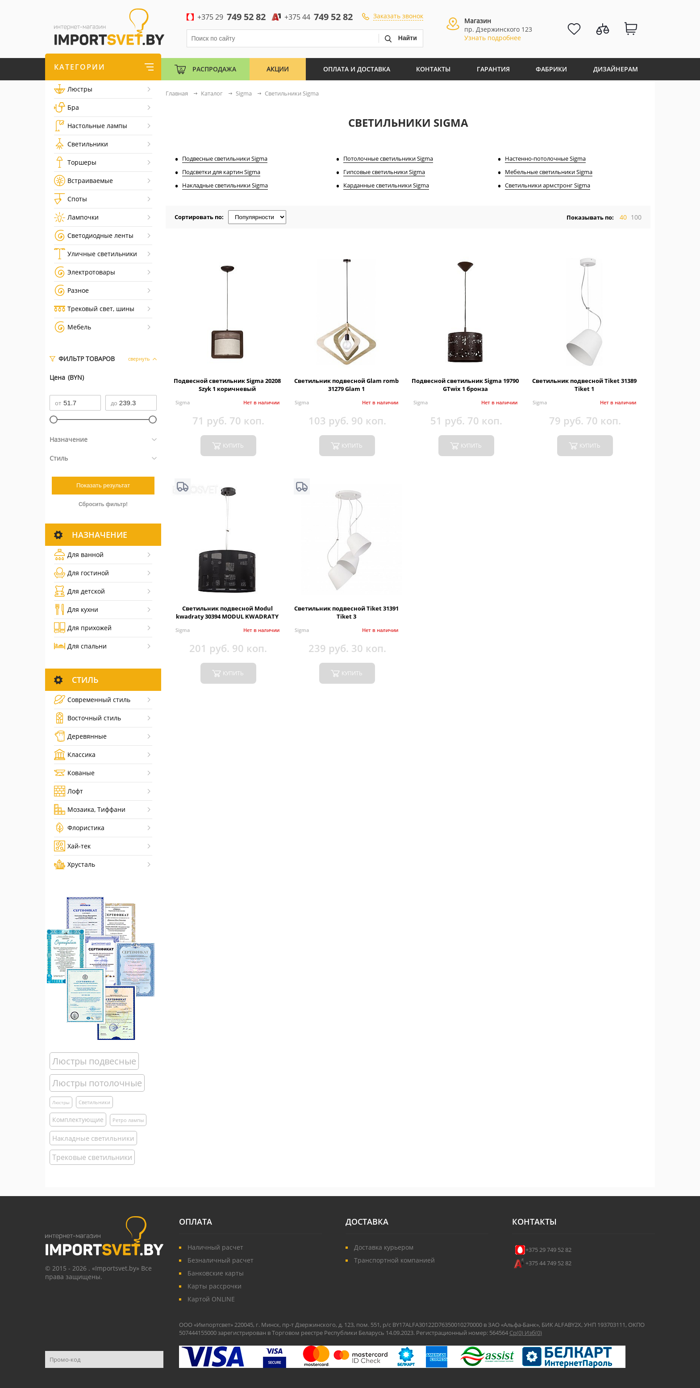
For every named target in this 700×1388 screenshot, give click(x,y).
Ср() (517, 1333)
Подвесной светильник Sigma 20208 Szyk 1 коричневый (227, 385)
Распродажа (214, 69)
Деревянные (80, 736)
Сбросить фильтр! (103, 504)
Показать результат (103, 485)
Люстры (73, 89)
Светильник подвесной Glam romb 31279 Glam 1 (346, 385)
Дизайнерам (615, 69)
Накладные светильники (93, 1138)
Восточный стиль (87, 717)
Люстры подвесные (94, 1061)
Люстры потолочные (97, 1083)
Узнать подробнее (492, 37)
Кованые (74, 772)
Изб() (533, 1333)
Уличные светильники (95, 253)
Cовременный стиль (92, 699)
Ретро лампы (128, 1120)
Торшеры (75, 162)
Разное (71, 290)
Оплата (195, 1221)
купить (233, 445)
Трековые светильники (92, 1157)
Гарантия (493, 69)
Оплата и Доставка (356, 69)
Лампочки (76, 217)
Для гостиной (81, 572)
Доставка (367, 1221)
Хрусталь (74, 864)
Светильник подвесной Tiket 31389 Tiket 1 (584, 385)
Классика (75, 754)
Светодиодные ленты (93, 235)
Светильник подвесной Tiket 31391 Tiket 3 (346, 612)
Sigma (182, 402)
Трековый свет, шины (94, 308)
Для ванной (79, 554)
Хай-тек (72, 846)
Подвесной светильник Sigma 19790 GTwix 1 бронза (465, 385)
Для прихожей (83, 627)
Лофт (68, 791)
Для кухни (76, 609)
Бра (66, 107)
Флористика (79, 827)
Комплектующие (78, 1119)
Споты (70, 198)
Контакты (433, 69)
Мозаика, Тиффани (89, 809)
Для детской (79, 591)
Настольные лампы (90, 125)
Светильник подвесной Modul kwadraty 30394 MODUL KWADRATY (227, 612)
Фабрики (551, 69)
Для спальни (80, 646)
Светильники (81, 144)
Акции (278, 69)
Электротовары (84, 272)
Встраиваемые (83, 180)
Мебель (72, 326)
